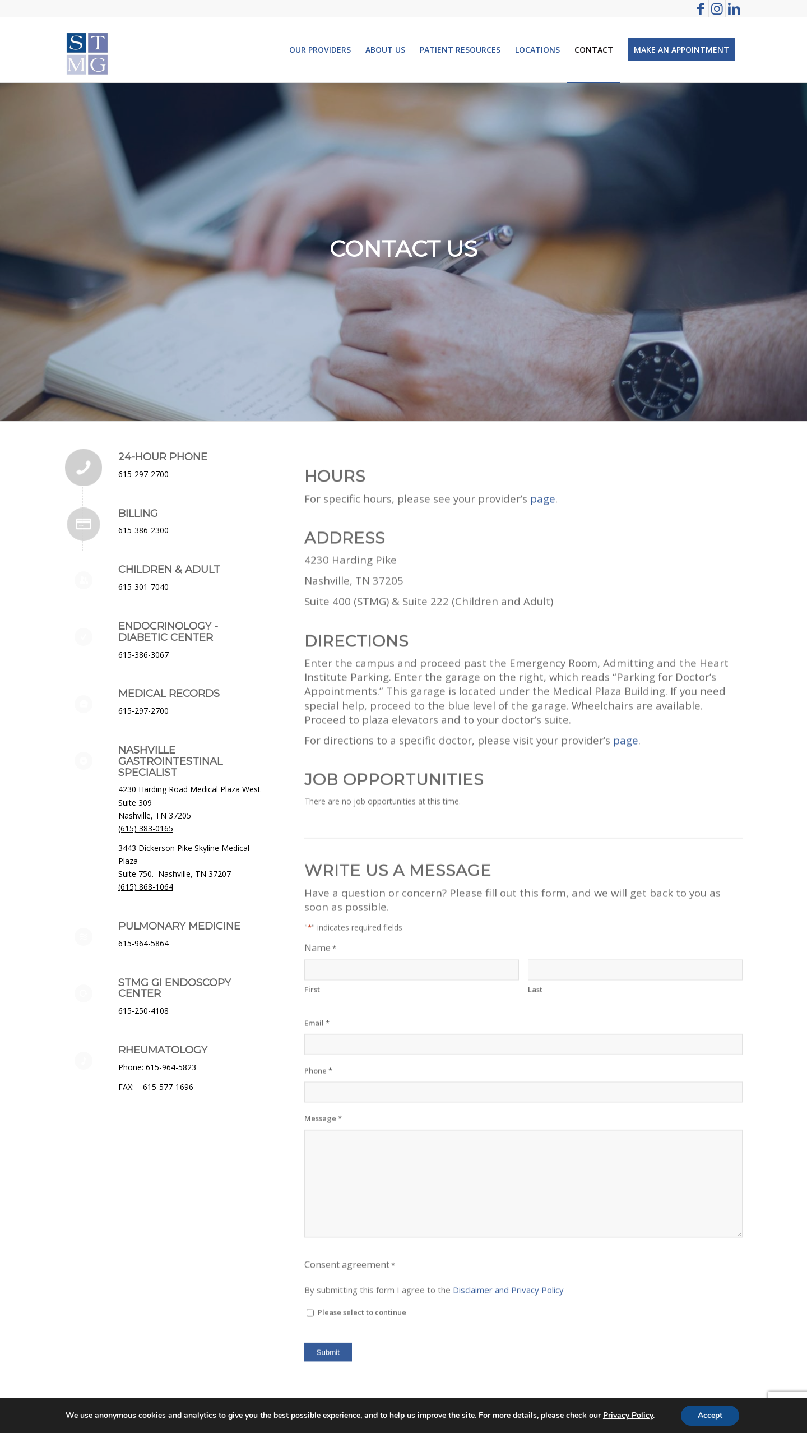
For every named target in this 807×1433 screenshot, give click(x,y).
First (312, 1123)
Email (317, 1157)
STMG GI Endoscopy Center (174, 988)
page (542, 632)
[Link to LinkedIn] (734, 8)
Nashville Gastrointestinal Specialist (170, 761)
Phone (318, 1205)
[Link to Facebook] (700, 8)
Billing (138, 513)
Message (323, 1252)
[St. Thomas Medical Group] (87, 49)
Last (535, 1123)
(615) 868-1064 (145, 886)
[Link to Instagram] (717, 8)
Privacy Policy (628, 1415)
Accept (710, 1415)
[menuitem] (320, 49)
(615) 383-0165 (145, 828)
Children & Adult (169, 569)
